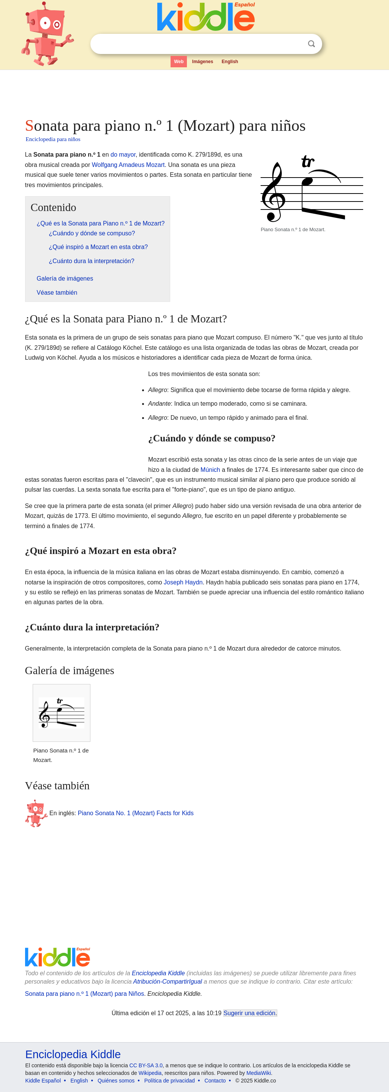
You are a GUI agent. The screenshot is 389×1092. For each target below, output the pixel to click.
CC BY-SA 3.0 (146, 1065)
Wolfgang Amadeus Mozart (128, 165)
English (230, 61)
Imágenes (202, 61)
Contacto (215, 1081)
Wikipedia (150, 1073)
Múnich (210, 470)
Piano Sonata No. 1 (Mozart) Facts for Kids (136, 813)
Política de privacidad (169, 1081)
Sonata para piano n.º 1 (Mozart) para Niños (84, 993)
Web (178, 61)
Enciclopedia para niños (53, 139)
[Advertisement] (194, 91)
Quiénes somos (116, 1081)
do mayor (123, 154)
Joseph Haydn (183, 582)
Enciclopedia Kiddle (158, 973)
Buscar (311, 43)
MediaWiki (259, 1073)
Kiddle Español (43, 1081)
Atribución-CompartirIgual (167, 981)
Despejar (295, 44)
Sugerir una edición (249, 1013)
